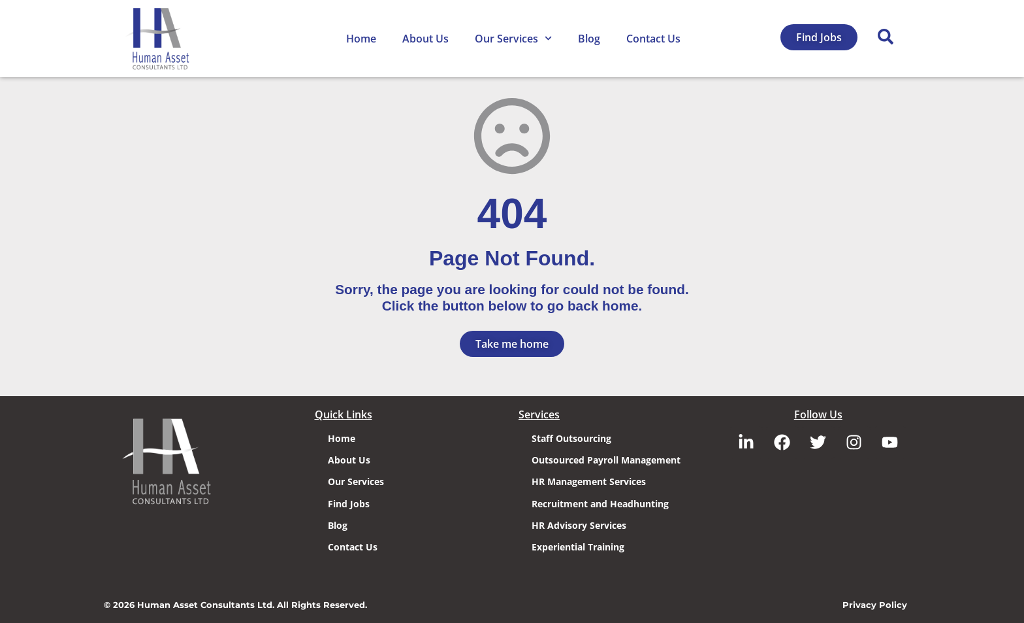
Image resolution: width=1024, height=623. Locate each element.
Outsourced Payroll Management (606, 460)
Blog (589, 38)
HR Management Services (589, 481)
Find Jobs (349, 503)
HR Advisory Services (579, 525)
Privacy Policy (874, 605)
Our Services (513, 38)
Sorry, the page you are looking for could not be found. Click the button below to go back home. (512, 297)
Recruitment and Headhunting (600, 503)
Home (361, 38)
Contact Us (653, 38)
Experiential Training (578, 547)
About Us (425, 38)
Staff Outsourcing (571, 438)
